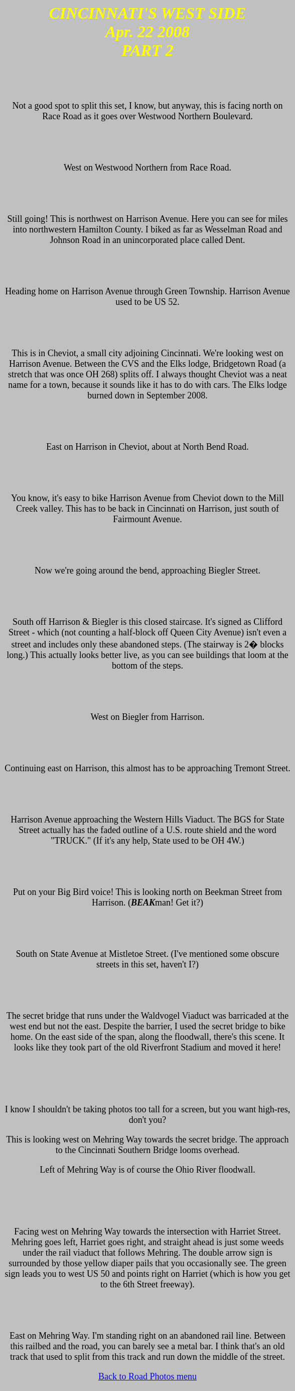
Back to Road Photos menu (147, 1376)
